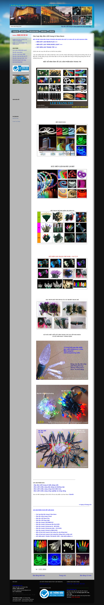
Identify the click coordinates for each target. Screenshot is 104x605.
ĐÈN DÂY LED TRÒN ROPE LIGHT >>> (49, 44)
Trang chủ (15, 31)
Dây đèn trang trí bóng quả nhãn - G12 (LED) (49, 528)
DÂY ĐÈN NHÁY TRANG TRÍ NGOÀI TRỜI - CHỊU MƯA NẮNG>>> (54, 536)
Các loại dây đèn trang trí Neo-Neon (46, 514)
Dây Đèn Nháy (15, 118)
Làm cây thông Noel (17, 62)
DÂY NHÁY (24, 31)
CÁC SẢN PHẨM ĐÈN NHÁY (20, 50)
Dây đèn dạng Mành (17, 52)
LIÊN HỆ (51, 31)
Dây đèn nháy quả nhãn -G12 (20, 58)
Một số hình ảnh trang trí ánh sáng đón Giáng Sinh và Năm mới (54, 534)
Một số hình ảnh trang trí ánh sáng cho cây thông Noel (51, 532)
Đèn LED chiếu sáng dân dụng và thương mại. (49, 487)
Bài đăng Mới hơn (39, 575)
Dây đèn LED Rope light (43, 520)
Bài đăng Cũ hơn (85, 575)
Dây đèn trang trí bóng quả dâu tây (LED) (47, 524)
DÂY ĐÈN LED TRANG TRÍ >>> (46, 47)
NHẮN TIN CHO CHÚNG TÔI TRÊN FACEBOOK (20, 40)
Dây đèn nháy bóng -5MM (19, 54)
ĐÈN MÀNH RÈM (33, 31)
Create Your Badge (16, 121)
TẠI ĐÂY (71, 494)
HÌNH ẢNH (44, 31)
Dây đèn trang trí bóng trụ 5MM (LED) (46, 530)
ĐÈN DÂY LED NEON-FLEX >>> (46, 42)
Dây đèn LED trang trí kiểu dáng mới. (46, 485)
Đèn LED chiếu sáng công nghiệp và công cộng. (50, 491)
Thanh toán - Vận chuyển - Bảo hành (76, 583)
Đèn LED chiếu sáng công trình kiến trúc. (48, 489)
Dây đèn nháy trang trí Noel (44, 516)
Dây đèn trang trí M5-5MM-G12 (44, 522)
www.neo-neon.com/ (45, 583)
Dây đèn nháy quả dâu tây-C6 (20, 56)
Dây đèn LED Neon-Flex (43, 518)
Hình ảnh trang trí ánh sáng (19, 60)
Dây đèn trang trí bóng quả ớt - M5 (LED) (47, 526)
